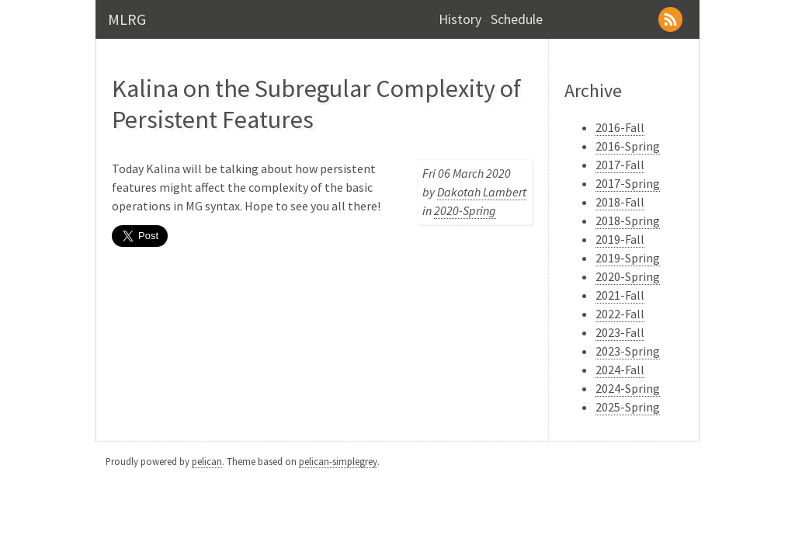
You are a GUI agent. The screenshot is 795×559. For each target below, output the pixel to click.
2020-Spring (465, 210)
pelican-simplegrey (338, 461)
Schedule (517, 19)
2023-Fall (619, 332)
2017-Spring (627, 183)
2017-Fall (619, 164)
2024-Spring (627, 388)
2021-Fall (619, 295)
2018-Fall (619, 202)
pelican (207, 461)
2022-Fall (619, 313)
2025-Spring (627, 407)
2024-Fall (619, 369)
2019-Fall (619, 239)
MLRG (127, 19)
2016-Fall (619, 127)
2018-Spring (627, 220)
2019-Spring (627, 258)
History (460, 19)
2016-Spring (627, 146)
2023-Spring (627, 351)
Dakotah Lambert (481, 192)
